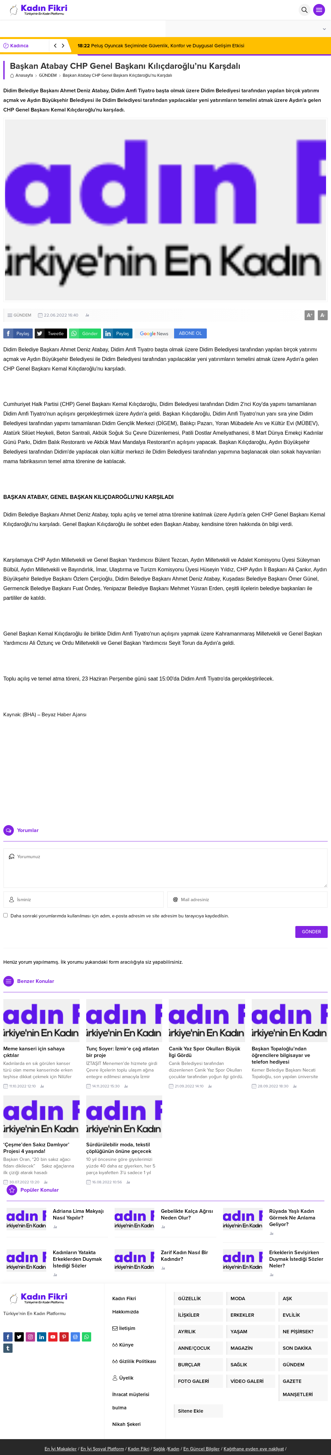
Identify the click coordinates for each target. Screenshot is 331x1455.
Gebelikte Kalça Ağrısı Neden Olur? (187, 1214)
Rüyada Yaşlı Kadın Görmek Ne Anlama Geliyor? (292, 1218)
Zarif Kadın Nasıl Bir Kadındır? (184, 1255)
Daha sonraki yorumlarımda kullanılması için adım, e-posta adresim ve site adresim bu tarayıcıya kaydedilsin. (120, 916)
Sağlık (159, 1449)
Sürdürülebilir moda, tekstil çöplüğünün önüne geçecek (118, 1148)
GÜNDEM (48, 75)
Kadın (173, 1449)
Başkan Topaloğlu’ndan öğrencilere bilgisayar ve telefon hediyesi (281, 1055)
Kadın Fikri (138, 1449)
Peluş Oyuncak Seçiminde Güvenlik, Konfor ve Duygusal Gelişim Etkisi (161, 46)
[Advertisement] (165, 769)
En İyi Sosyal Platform (102, 1449)
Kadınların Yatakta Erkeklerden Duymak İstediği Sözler (77, 1259)
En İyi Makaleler (61, 1449)
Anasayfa (21, 75)
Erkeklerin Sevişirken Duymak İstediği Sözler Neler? (296, 1259)
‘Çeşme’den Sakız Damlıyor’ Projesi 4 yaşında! (36, 1148)
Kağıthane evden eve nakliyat (254, 1449)
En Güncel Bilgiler (201, 1449)
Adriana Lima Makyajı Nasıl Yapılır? (78, 1214)
